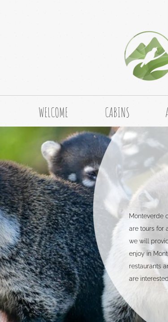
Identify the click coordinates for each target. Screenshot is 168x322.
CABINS (117, 112)
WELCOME (53, 112)
